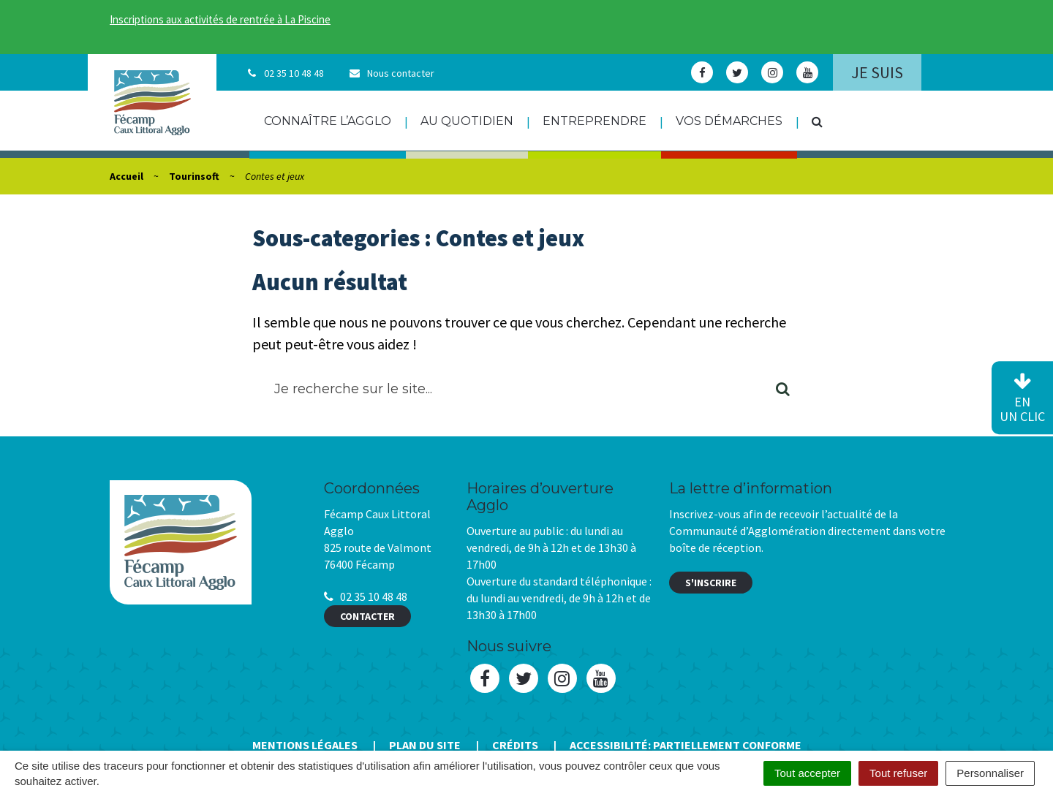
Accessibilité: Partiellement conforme (685, 745)
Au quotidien (466, 121)
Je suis (877, 72)
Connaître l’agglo (327, 121)
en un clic (1022, 398)
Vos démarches (729, 121)
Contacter (367, 616)
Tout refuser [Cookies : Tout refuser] (898, 773)
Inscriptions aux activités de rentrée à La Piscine (220, 19)
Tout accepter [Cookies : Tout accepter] (807, 773)
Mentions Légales (305, 745)
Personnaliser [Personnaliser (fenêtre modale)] (990, 773)
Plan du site (425, 745)
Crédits (515, 745)
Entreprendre (594, 121)
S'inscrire (710, 582)
